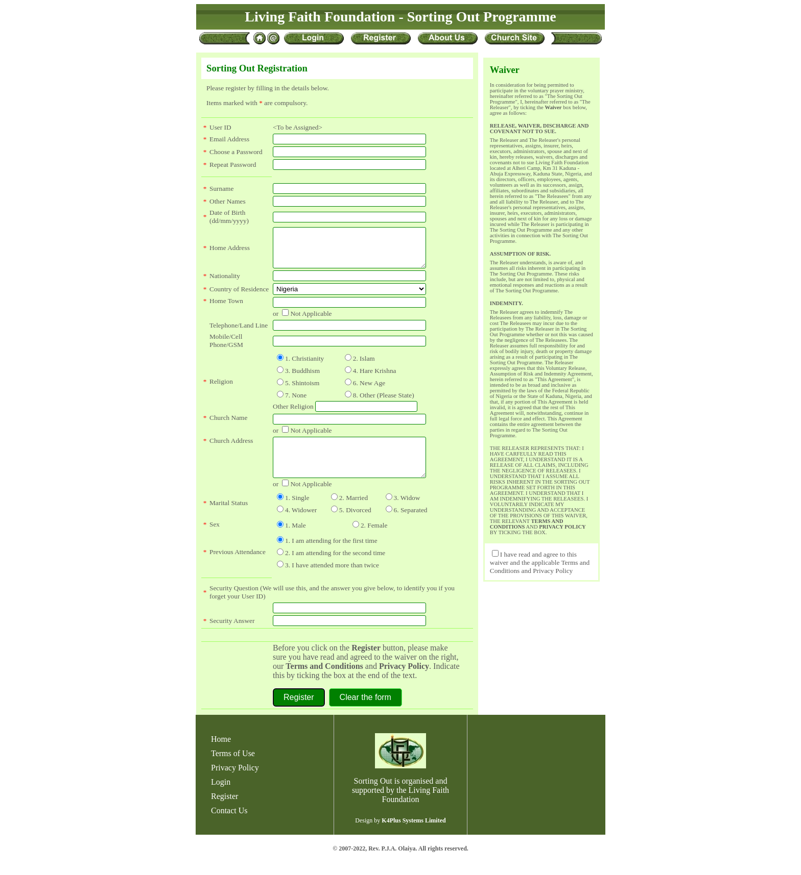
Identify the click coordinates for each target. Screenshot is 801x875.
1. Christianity (304, 366)
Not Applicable (311, 321)
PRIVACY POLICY (562, 527)
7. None (296, 403)
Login (220, 797)
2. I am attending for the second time (335, 568)
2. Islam (364, 366)
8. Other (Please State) (383, 403)
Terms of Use (233, 768)
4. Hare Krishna (374, 378)
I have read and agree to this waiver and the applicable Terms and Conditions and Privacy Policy (540, 562)
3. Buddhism (302, 378)
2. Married (353, 513)
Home (221, 754)
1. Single (297, 513)
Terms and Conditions (324, 681)
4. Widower (301, 525)
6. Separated (411, 525)
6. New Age (369, 390)
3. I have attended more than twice (332, 580)
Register (224, 811)
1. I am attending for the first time (331, 556)
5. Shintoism (302, 390)
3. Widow (407, 513)
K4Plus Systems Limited (413, 835)
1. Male (295, 540)
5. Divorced (355, 525)
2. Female (374, 540)
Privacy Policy (404, 681)
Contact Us (229, 825)
